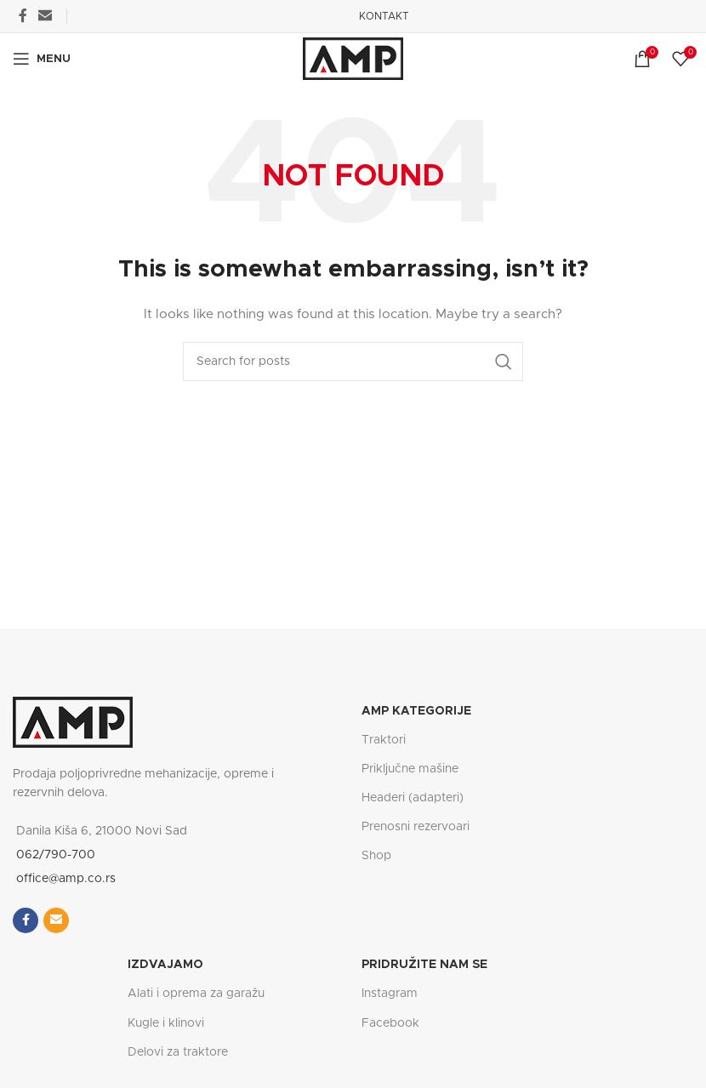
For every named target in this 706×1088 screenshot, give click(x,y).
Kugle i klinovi (166, 1023)
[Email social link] (44, 16)
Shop (376, 856)
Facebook (390, 1023)
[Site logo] (353, 59)
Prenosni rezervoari (416, 827)
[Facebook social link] (22, 16)
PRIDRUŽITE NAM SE (424, 965)
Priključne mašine (410, 769)
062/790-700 (55, 855)
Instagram (390, 994)
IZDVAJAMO (165, 965)
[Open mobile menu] (41, 59)
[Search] (353, 361)
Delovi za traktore (178, 1052)
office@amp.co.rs (66, 879)
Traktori (384, 740)
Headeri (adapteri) (413, 798)
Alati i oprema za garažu (196, 994)
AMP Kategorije (416, 711)
